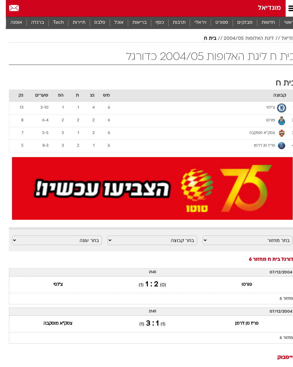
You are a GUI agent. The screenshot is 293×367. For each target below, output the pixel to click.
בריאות (134, 22)
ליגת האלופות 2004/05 (243, 38)
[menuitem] (262, 22)
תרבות (173, 22)
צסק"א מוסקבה (52, 324)
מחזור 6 (280, 299)
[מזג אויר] (25, 8)
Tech (52, 22)
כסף (154, 22)
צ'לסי (52, 285)
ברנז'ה (31, 22)
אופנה (10, 22)
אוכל (113, 22)
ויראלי (195, 22)
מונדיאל (263, 8)
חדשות (262, 22)
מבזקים (239, 22)
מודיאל (282, 38)
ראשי (283, 22)
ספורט (216, 22)
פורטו (241, 285)
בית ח (204, 38)
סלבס (94, 22)
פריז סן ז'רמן (241, 324)
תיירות (73, 22)
